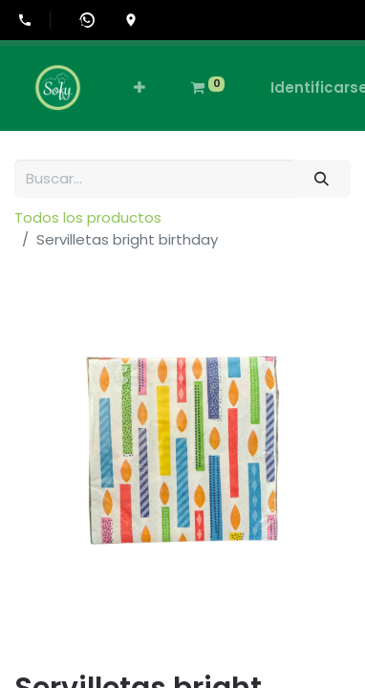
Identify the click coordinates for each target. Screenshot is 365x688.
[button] (139, 88)
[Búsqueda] (322, 179)
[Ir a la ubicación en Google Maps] (131, 20)
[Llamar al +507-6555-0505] (34, 20)
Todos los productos (87, 217)
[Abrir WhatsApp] (87, 20)
